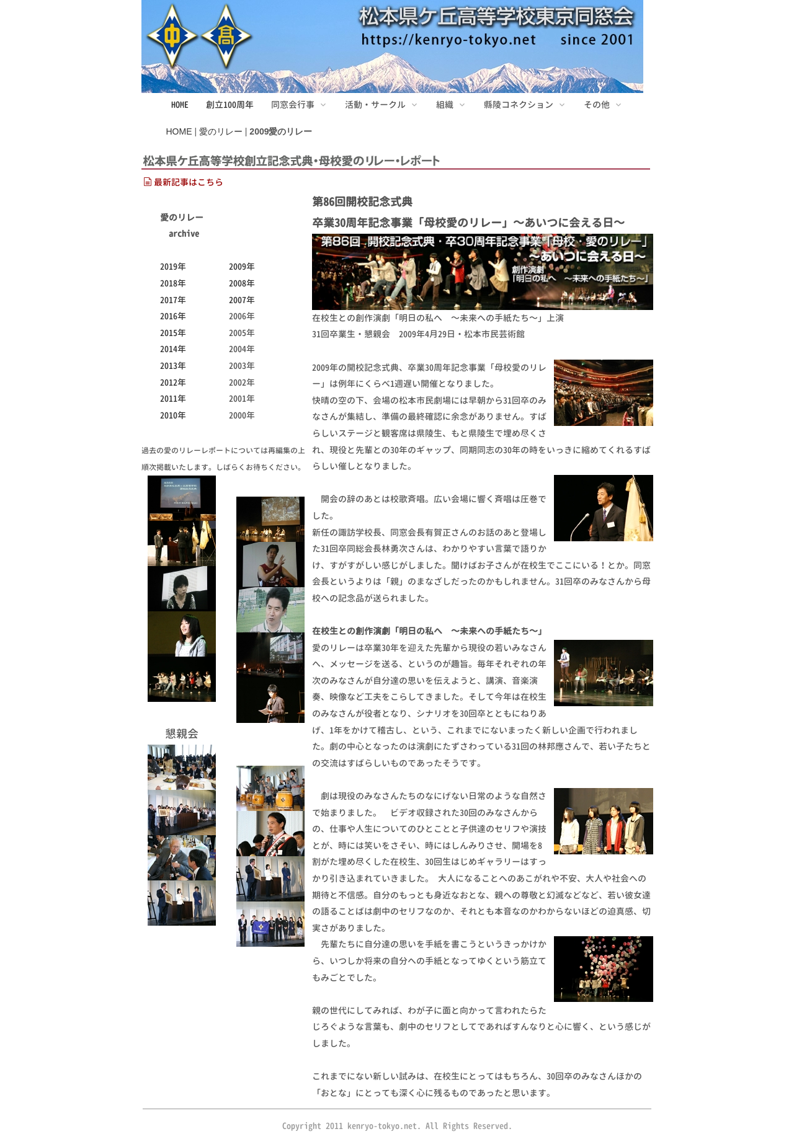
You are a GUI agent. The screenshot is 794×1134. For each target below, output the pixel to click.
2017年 (173, 300)
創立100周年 (230, 104)
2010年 (173, 415)
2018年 (173, 283)
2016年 (173, 316)
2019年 (173, 266)
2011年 (173, 398)
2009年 (242, 266)
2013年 (173, 365)
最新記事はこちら (183, 182)
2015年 (173, 333)
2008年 (242, 283)
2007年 (242, 300)
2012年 (173, 382)
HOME (180, 104)
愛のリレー (221, 131)
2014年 (173, 349)
